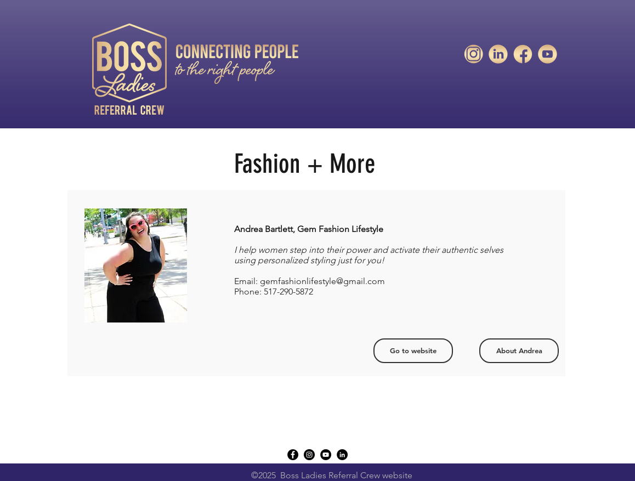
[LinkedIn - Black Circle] (342, 454)
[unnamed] (547, 54)
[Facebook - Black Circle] (292, 454)
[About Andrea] (519, 350)
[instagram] (309, 454)
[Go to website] (413, 350)
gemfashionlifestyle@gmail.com (322, 281)
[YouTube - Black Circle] (325, 454)
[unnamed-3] (473, 54)
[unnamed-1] (498, 54)
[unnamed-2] (522, 54)
